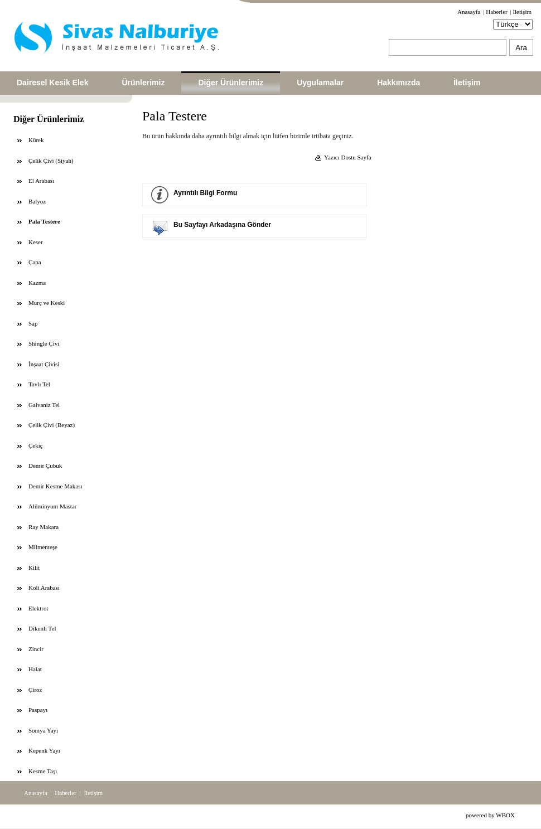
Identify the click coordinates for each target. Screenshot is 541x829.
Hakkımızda (398, 82)
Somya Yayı (43, 730)
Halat (35, 669)
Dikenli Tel (42, 628)
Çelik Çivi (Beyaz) (51, 424)
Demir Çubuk (45, 465)
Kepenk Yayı (44, 750)
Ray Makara (43, 526)
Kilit (34, 567)
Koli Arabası (44, 587)
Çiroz (35, 689)
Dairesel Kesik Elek (52, 82)
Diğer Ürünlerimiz (230, 82)
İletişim (522, 11)
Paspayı (37, 709)
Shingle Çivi (43, 343)
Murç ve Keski (46, 302)
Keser (35, 242)
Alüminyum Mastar (52, 506)
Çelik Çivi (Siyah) (51, 160)
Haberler (496, 11)
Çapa (34, 262)
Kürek (36, 140)
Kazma (37, 282)
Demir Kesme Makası (55, 486)
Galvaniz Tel (44, 404)
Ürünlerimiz (143, 82)
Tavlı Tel (39, 384)
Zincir (36, 649)
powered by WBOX (490, 815)
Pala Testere (44, 221)
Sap (33, 323)
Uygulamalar (320, 82)
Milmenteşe (42, 547)
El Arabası (41, 180)
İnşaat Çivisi (43, 364)
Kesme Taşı (42, 771)
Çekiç (35, 445)
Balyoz (37, 201)
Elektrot (38, 608)
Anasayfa (469, 11)
